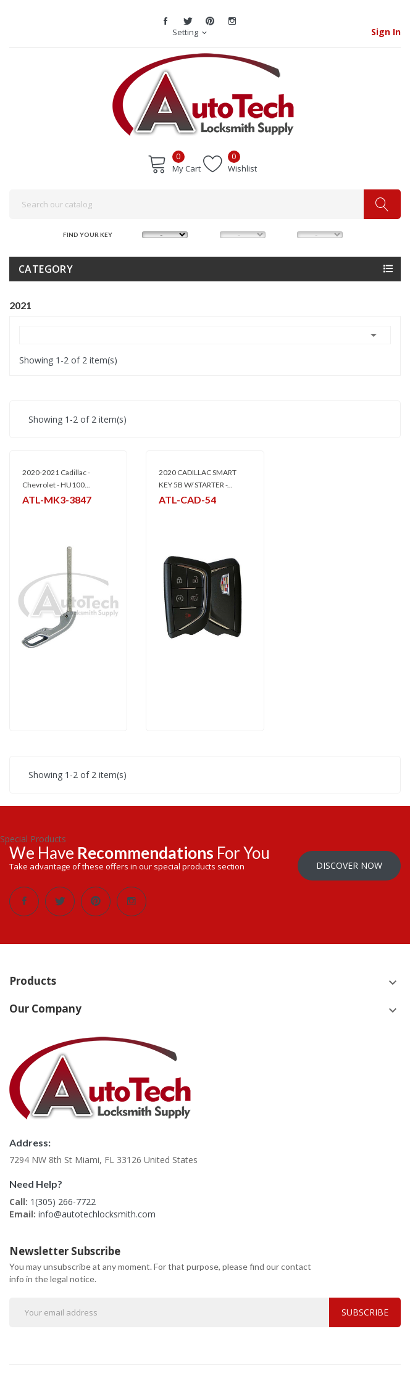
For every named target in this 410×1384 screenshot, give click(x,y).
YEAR (286, 234)
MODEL (209, 234)
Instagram (232, 21)
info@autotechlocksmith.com (97, 1208)
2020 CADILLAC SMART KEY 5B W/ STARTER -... (197, 478)
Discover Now (349, 859)
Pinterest (210, 21)
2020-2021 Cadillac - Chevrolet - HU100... (56, 478)
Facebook (165, 21)
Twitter (188, 21)
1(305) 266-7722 (63, 1195)
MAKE (131, 234)
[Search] (205, 204)
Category (46, 269)
